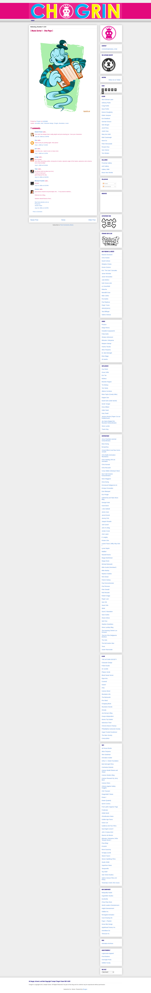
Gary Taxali (105, 413)
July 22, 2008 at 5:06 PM (41, 177)
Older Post (92, 220)
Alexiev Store (38, 205)
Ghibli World (105, 813)
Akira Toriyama (106, 350)
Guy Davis (105, 369)
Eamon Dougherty (107, 112)
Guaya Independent (108, 716)
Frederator (105, 810)
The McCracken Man (108, 643)
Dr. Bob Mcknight (107, 353)
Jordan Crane (106, 531)
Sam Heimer (105, 150)
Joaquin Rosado (106, 521)
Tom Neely (105, 388)
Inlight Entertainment (108, 908)
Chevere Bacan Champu (109, 726)
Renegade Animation (108, 915)
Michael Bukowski (107, 564)
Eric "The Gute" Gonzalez (109, 270)
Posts (105, 183)
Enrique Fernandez (107, 488)
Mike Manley (105, 570)
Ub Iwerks (105, 359)
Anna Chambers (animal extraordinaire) (109, 439)
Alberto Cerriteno (107, 391)
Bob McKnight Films (108, 764)
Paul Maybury (106, 302)
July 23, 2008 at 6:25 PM (41, 185)
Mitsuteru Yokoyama (108, 340)
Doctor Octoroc (106, 267)
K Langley (105, 537)
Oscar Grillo (105, 372)
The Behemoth (106, 697)
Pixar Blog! (105, 843)
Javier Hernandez (107, 276)
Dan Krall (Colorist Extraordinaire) (107, 474)
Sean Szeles (105, 614)
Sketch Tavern (106, 856)
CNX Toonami (106, 791)
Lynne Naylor (106, 548)
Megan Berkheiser (107, 558)
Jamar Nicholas (106, 273)
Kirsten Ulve (105, 540)
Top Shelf (104, 871)
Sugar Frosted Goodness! (109, 732)
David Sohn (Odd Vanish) (109, 400)
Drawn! (104, 684)
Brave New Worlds (107, 172)
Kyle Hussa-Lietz (107, 283)
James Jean (105, 512)
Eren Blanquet (106, 491)
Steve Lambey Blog (107, 627)
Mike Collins (105, 295)
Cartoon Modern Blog (108, 775)
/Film (103, 688)
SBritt (103, 608)
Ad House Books (107, 748)
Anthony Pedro (106, 102)
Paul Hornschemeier (108, 583)
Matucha (104, 289)
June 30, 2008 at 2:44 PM (42, 136)
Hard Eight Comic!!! (107, 829)
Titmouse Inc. (106, 933)
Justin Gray (105, 131)
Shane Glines (106, 618)
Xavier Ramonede (107, 649)
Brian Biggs (105, 356)
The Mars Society (107, 735)
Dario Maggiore (106, 479)
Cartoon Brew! (106, 691)
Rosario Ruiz (105, 147)
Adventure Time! (107, 722)
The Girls (104, 640)
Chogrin (56, 123)
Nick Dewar (105, 577)
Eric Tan (104, 375)
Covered (104, 681)
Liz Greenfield (106, 286)
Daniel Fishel (38, 132)
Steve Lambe (106, 426)
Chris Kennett (106, 464)
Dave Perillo (105, 109)
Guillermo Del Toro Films (109, 826)
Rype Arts (105, 678)
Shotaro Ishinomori (107, 337)
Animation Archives (107, 943)
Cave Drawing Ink (107, 918)
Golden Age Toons (107, 819)
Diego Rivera (105, 327)
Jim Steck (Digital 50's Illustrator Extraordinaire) (109, 422)
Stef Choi (104, 621)
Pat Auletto (105, 299)
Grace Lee (105, 822)
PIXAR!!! (104, 846)
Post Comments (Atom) (66, 225)
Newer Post (34, 220)
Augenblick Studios (107, 896)
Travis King (105, 429)
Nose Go (104, 140)
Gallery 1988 (105, 169)
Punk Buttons (106, 956)
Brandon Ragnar (107, 382)
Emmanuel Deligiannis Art (109, 485)
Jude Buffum (105, 280)
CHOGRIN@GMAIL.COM (109, 49)
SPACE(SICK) (106, 308)
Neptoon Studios (107, 573)
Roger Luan (105, 599)
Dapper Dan (105, 397)
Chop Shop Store (107, 902)
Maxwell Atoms (106, 554)
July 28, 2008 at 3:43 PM (41, 208)
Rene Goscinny (106, 849)
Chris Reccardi (106, 467)
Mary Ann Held (106, 134)
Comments (107, 186)
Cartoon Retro (106, 783)
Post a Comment (37, 211)
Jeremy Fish (105, 518)
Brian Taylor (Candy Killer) (109, 394)
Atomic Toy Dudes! (107, 719)
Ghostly (104, 710)
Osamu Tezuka (106, 346)
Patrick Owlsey (106, 580)
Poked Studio (106, 665)
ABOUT (32, 20)
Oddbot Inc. (105, 911)
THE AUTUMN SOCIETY (109, 659)
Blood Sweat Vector (107, 675)
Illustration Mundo (107, 707)
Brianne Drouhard (107, 254)
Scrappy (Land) (106, 852)
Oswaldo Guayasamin (108, 331)
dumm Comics (106, 803)
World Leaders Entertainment (110, 905)
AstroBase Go (106, 930)
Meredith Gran (106, 292)
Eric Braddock (106, 118)
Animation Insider (107, 757)
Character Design (107, 662)
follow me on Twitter (115, 80)
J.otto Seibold (106, 509)
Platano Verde (106, 672)
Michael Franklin (40, 181)
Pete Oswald (105, 589)
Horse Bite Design (107, 924)
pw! (36, 148)
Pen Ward (105, 700)
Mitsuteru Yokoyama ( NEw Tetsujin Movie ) (110, 839)
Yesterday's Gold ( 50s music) (111, 883)
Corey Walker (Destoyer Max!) (111, 471)
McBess (104, 378)
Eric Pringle (105, 494)
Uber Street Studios (107, 875)
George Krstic (106, 502)
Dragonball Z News (107, 794)
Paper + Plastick (107, 921)
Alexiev (37, 189)
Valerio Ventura (106, 314)
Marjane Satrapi (106, 343)
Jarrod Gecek (106, 515)
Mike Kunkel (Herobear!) (109, 567)
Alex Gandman (106, 754)
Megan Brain (105, 561)
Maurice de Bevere (107, 835)
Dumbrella (105, 899)
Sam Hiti (104, 602)
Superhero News (107, 865)
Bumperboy (105, 447)
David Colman (106, 261)
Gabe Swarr (105, 410)
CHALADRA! (105, 738)
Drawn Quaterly (106, 800)
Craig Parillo (105, 106)
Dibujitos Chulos (106, 264)
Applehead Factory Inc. (109, 927)
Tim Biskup (105, 385)
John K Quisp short (107, 832)
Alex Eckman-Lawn (107, 99)
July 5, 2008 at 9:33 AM (41, 165)
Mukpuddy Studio (107, 892)
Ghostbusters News (107, 816)
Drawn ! (104, 797)
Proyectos (37, 204)
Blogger (85, 989)
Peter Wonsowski (107, 144)
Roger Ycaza (105, 305)
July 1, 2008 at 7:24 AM (41, 145)
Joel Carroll (105, 524)
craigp (37, 157)
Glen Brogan (105, 125)
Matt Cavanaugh (107, 137)
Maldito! (104, 551)
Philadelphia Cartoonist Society (111, 729)
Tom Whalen (105, 153)
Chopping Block (106, 703)
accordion (37, 123)
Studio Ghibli (105, 862)
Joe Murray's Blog (107, 713)
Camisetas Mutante (107, 767)
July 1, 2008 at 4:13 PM (41, 153)
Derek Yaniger (106, 404)
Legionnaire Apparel (108, 953)
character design (48, 123)
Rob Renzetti (105, 592)
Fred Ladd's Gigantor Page (110, 807)
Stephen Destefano (107, 624)
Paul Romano (106, 586)
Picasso (104, 324)
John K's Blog (106, 528)
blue (42, 123)
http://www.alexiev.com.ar (42, 202)
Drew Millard (105, 407)
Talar (36, 169)
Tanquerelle (105, 868)
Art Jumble (105, 669)
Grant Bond (105, 505)
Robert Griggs (106, 596)
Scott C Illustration (107, 611)
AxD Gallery (105, 166)
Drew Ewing (105, 482)
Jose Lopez (105, 534)
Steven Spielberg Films (109, 859)
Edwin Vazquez (106, 115)
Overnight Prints (106, 959)
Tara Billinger (105, 311)
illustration (62, 123)
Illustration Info (106, 694)
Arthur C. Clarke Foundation (110, 761)
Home (63, 220)
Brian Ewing (105, 444)
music (67, 123)
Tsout (103, 646)
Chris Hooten (106, 258)
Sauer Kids (105, 605)
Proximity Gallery (107, 163)
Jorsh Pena (105, 128)
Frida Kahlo (105, 334)
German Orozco (106, 121)
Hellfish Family (106, 963)
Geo (36, 140)
